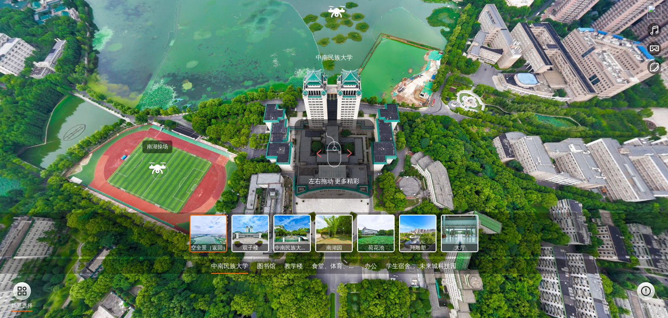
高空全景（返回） (215, 247)
